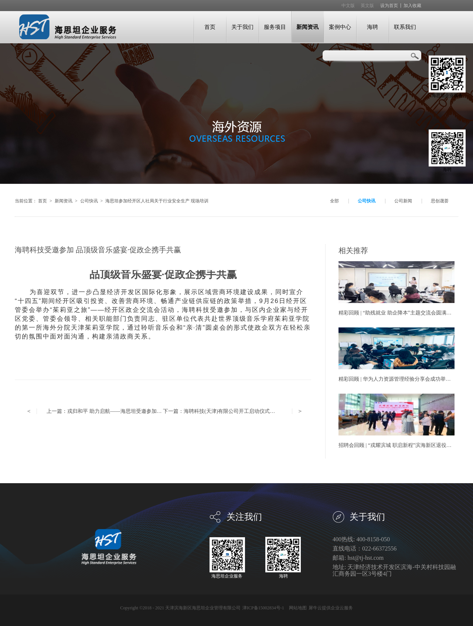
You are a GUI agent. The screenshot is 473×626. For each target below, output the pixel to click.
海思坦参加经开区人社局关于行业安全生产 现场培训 (156, 200)
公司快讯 (89, 200)
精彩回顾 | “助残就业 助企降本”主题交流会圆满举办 (397, 313)
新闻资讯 (63, 200)
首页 (209, 27)
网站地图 (297, 607)
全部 (334, 200)
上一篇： (133, 411)
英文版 (367, 5)
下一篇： (226, 411)
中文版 (348, 5)
